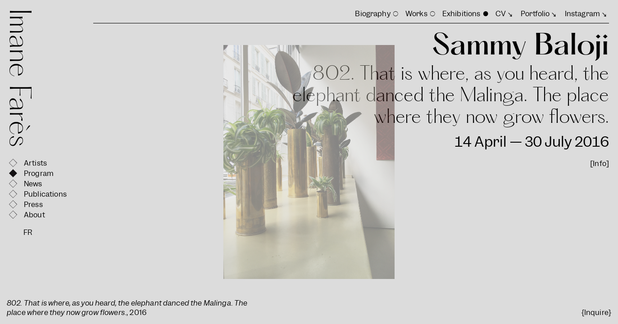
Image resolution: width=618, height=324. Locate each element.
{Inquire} (596, 312)
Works (416, 13)
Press (33, 204)
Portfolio (535, 13)
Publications (45, 194)
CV (500, 13)
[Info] (599, 163)
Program (39, 173)
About (34, 215)
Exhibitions (461, 13)
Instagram (582, 13)
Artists (35, 163)
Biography (372, 13)
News (33, 184)
